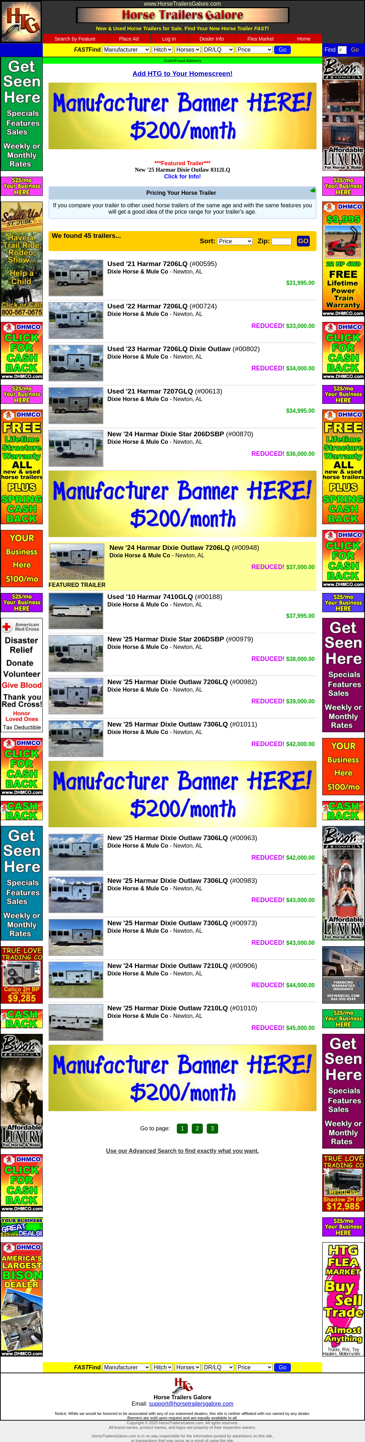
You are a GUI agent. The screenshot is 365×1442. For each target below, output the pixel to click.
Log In (169, 39)
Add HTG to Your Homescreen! (183, 73)
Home (303, 39)
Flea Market (260, 39)
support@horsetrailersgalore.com (191, 1404)
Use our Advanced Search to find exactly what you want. (182, 1151)
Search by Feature (75, 39)
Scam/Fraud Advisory (182, 60)
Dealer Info (212, 39)
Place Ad (129, 39)
